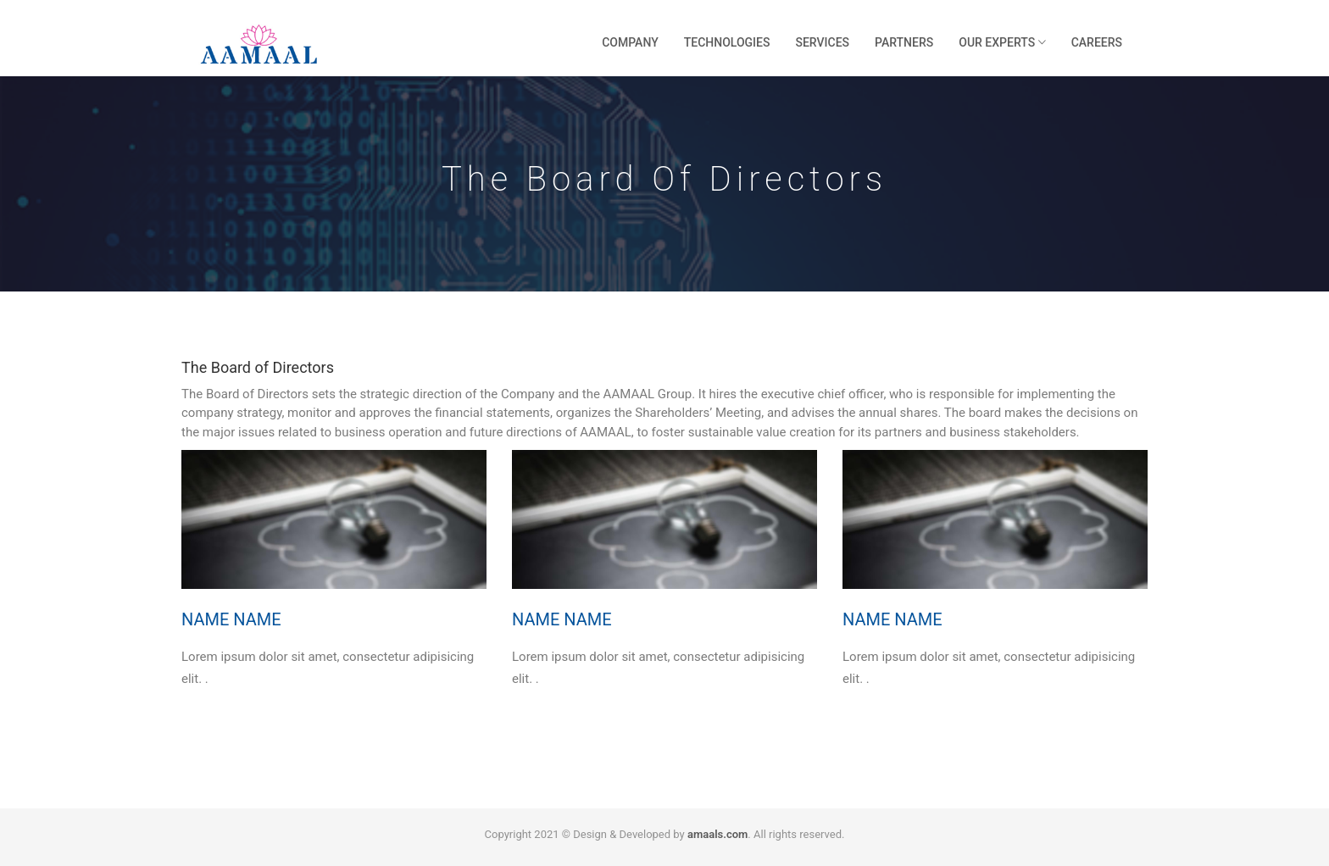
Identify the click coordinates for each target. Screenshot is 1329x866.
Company (630, 42)
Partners (904, 42)
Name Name (231, 619)
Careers (1096, 42)
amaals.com (717, 834)
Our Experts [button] (1002, 42)
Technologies (727, 42)
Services (822, 42)
